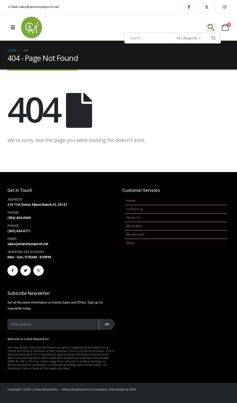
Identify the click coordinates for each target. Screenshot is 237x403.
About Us (133, 218)
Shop (130, 243)
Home (130, 201)
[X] (207, 7)
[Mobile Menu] (12, 27)
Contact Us (134, 209)
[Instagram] (225, 7)
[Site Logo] (31, 27)
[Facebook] (189, 7)
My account (135, 234)
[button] (211, 27)
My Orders (134, 226)
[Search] (213, 38)
